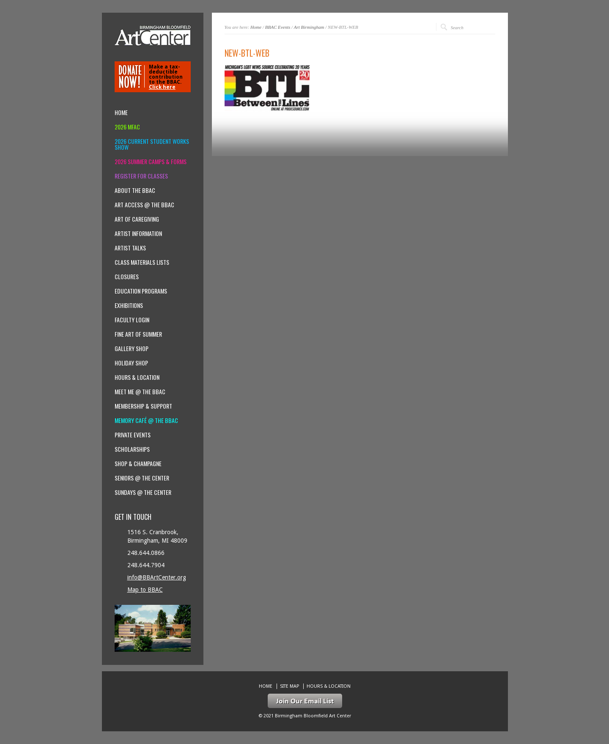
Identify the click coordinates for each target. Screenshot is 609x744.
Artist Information (138, 233)
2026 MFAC (127, 127)
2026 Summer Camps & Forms (151, 162)
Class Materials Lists (142, 262)
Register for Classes (141, 176)
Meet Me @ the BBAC (140, 392)
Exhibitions (129, 305)
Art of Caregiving (137, 219)
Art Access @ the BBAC (144, 205)
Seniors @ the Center (142, 478)
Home (255, 27)
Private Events (133, 435)
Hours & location (137, 377)
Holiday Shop (131, 363)
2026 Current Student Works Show (152, 144)
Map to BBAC (145, 589)
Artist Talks (130, 248)
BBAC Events (278, 27)
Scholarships (132, 449)
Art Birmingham (309, 27)
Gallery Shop (131, 348)
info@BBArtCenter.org (156, 577)
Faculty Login (132, 320)
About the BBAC (135, 190)
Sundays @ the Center (143, 492)
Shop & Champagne (138, 464)
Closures (127, 277)
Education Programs (141, 291)
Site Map (289, 686)
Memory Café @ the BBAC (146, 420)
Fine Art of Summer (138, 334)
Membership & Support (143, 406)
